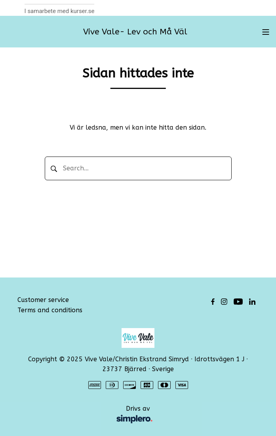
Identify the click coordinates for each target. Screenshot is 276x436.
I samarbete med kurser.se (60, 11)
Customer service (43, 300)
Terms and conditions (49, 310)
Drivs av (88, 415)
